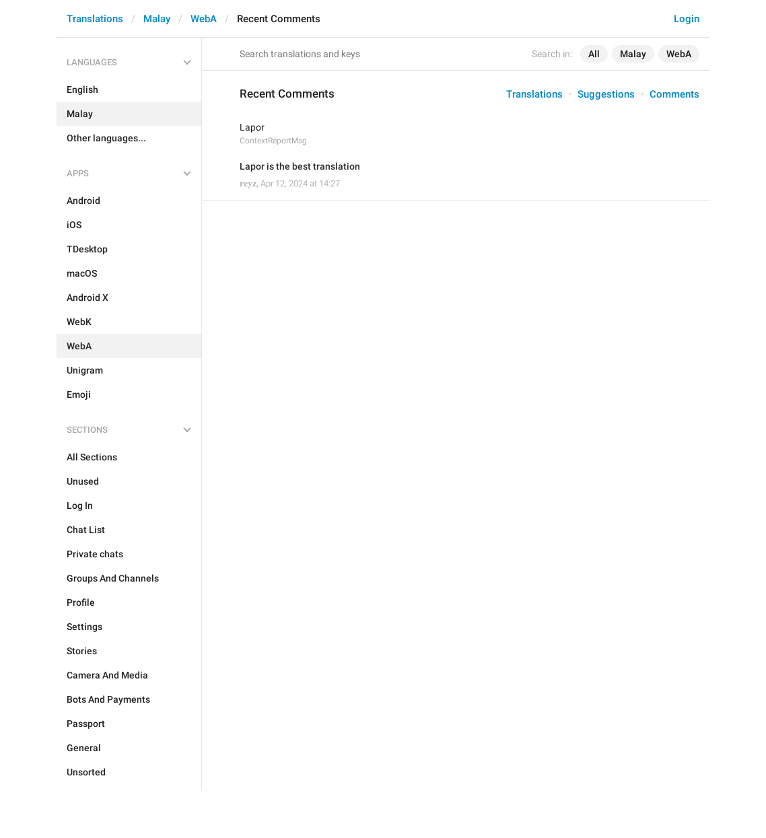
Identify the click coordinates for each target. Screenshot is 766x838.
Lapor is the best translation (300, 166)
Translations (95, 19)
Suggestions (606, 94)
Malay (156, 19)
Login (686, 19)
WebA (203, 19)
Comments (674, 94)
